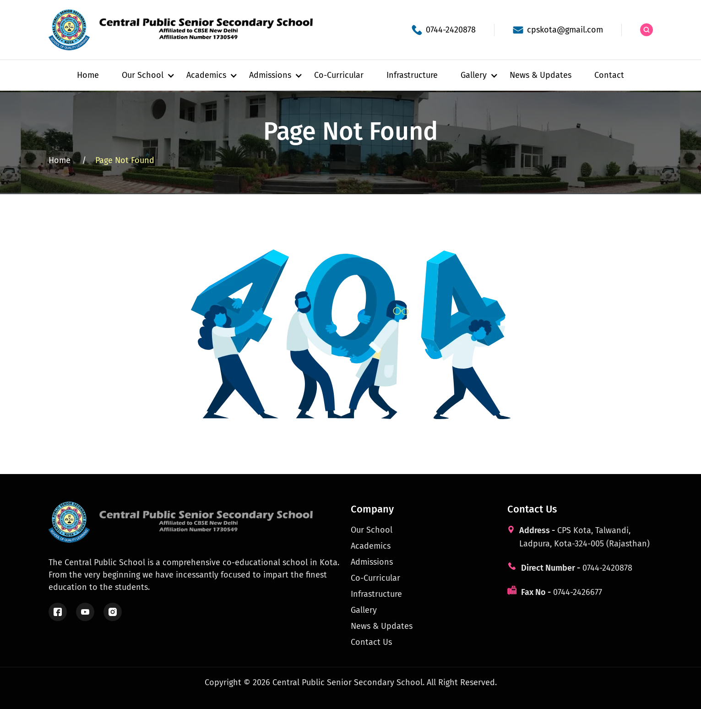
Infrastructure (412, 75)
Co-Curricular (339, 75)
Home (88, 75)
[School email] (558, 30)
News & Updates (540, 75)
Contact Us (371, 642)
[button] (142, 75)
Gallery (364, 610)
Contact (609, 75)
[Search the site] (646, 29)
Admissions (372, 562)
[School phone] (444, 30)
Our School (371, 530)
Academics (371, 546)
